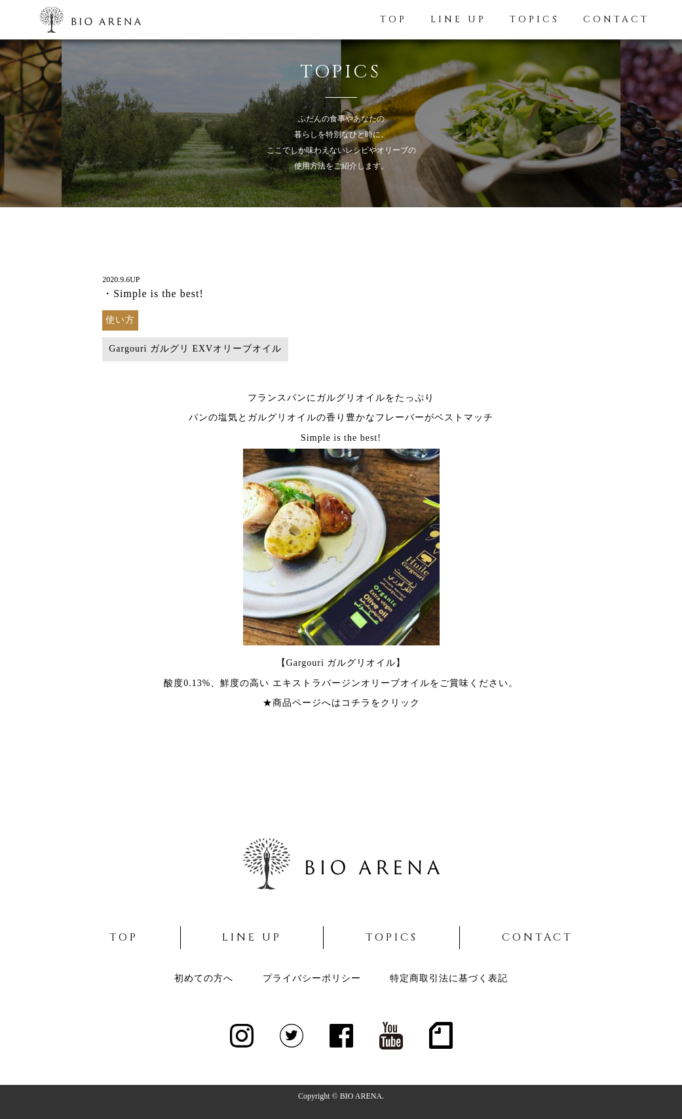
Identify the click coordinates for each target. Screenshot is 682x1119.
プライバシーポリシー (312, 978)
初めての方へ (203, 978)
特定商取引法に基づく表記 (449, 978)
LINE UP (458, 19)
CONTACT (616, 19)
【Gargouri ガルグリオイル (336, 663)
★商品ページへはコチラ (317, 703)
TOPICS (534, 19)
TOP (393, 19)
